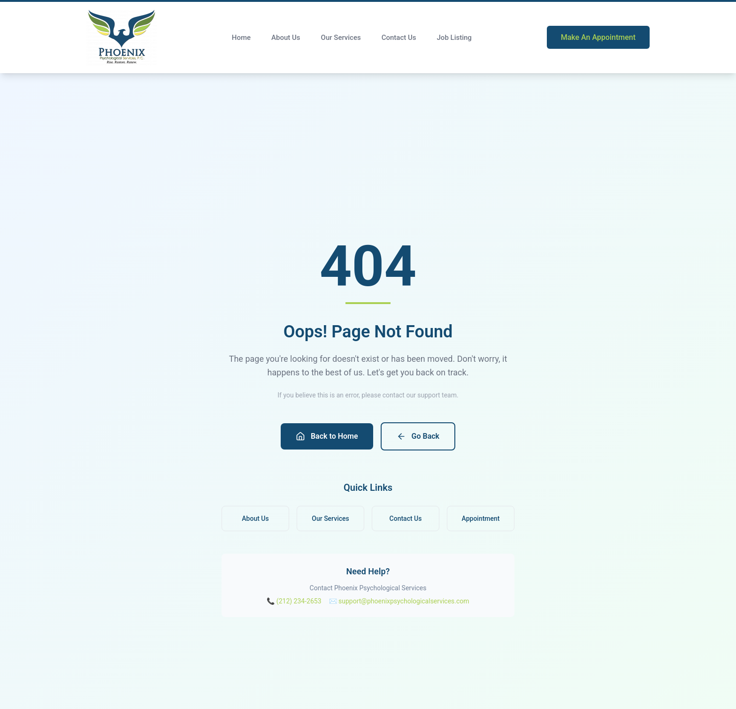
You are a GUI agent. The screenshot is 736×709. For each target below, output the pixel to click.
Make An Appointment (598, 37)
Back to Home (327, 436)
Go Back (418, 436)
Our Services (341, 37)
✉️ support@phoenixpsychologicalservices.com (399, 601)
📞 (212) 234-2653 (294, 601)
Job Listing (454, 37)
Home (241, 37)
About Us (285, 37)
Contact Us (399, 37)
